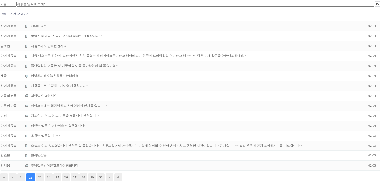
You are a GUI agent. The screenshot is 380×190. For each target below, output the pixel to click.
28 (83, 177)
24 (48, 177)
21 (21, 177)
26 (66, 177)
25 (57, 177)
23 (40, 177)
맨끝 (118, 177)
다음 (109, 177)
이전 (13, 177)
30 (101, 177)
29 (92, 177)
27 (75, 177)
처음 (4, 177)
